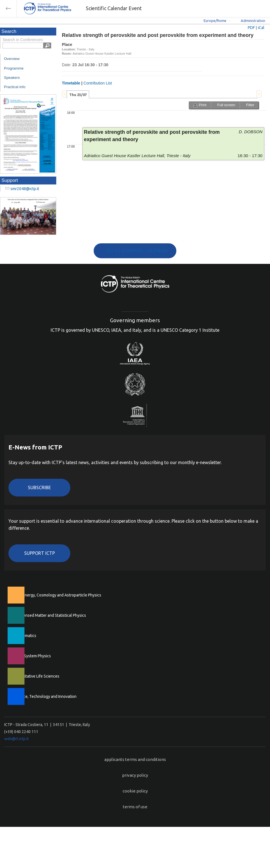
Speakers (12, 77)
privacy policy (135, 775)
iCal (261, 27)
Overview (12, 59)
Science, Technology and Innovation (45, 696)
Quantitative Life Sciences (36, 676)
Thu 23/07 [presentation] (78, 95)
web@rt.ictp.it (16, 738)
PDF (251, 27)
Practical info (14, 87)
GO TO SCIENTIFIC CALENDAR (137, 250)
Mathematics (25, 635)
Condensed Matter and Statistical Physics (50, 615)
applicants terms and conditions (135, 759)
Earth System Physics (32, 656)
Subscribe (39, 487)
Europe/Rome (215, 21)
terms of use (135, 806)
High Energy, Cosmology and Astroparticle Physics (57, 595)
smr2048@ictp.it (24, 188)
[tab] (78, 94)
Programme (14, 68)
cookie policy (135, 791)
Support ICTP (39, 553)
